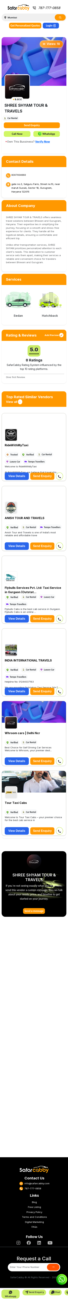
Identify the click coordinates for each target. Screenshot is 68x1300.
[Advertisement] (34, 1039)
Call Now (17, 134)
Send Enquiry (32, 125)
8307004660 (18, 174)
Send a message (34, 911)
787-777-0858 (46, 8)
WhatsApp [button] (46, 134)
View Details (16, 474)
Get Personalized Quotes (25, 25)
